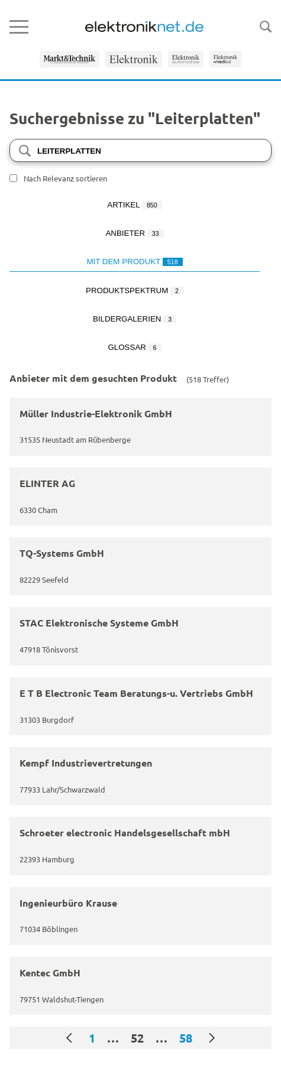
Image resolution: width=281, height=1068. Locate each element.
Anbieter (134, 233)
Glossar (134, 347)
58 (185, 1038)
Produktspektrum (134, 290)
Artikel (134, 204)
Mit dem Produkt (134, 261)
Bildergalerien (134, 318)
